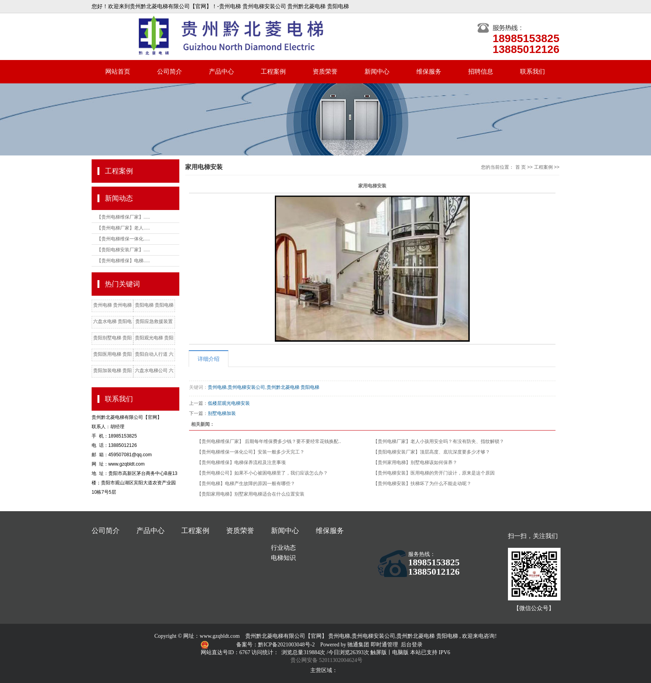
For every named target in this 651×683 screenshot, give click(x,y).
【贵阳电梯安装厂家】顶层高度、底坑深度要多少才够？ (431, 452)
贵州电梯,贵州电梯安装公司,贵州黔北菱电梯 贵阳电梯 (263, 387)
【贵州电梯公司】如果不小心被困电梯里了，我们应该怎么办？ (262, 473)
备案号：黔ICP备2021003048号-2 (276, 645)
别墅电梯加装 (222, 413)
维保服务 (428, 71)
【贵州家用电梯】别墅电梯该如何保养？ (415, 462)
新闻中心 (376, 71)
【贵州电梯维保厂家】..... (123, 217)
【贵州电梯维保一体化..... (123, 239)
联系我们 (532, 71)
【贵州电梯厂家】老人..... (123, 228)
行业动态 (283, 547)
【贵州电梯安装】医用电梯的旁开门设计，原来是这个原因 (434, 473)
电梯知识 (283, 557)
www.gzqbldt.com (220, 636)
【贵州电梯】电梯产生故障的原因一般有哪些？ (246, 483)
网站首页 (117, 71)
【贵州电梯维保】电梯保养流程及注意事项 (241, 462)
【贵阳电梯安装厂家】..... (123, 249)
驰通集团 (359, 645)
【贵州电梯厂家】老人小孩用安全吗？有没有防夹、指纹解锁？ (438, 441)
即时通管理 (384, 645)
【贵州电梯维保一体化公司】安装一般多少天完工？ (250, 452)
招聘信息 (480, 71)
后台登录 (412, 645)
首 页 (520, 167)
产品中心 (221, 71)
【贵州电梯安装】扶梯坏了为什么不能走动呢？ (422, 483)
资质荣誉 (325, 71)
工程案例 (273, 71)
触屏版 (378, 652)
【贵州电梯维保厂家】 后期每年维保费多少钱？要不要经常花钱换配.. (269, 441)
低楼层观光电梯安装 (229, 403)
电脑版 (400, 652)
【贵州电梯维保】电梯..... (123, 260)
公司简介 (169, 71)
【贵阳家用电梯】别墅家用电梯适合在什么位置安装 (250, 494)
